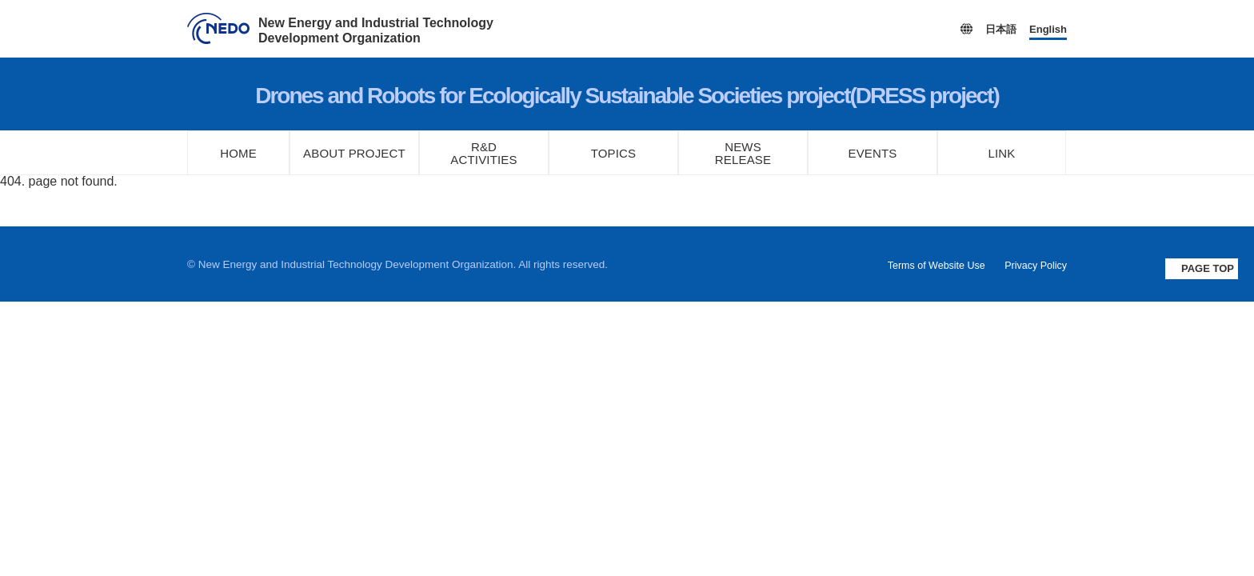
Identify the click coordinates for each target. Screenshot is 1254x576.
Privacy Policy (1035, 265)
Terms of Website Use (936, 265)
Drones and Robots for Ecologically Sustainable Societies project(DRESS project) (627, 95)
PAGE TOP (1207, 268)
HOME (238, 153)
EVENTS (872, 153)
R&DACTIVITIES (484, 153)
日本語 (1000, 29)
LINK (1001, 153)
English (1048, 29)
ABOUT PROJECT (354, 153)
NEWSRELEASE (743, 153)
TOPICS (613, 153)
